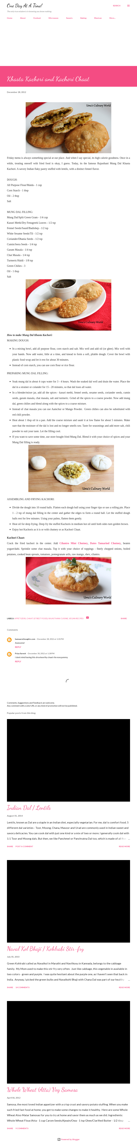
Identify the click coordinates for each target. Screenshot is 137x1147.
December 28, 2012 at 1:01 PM (50, 639)
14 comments (22, 987)
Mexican (98, 18)
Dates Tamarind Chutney (105, 543)
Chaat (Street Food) (37, 618)
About (23, 18)
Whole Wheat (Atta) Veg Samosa (42, 1089)
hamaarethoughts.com (25, 639)
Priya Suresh (20, 653)
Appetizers (20, 618)
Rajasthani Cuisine (58, 618)
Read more (124, 846)
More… (112, 18)
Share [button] (124, 618)
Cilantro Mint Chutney (73, 543)
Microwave (53, 18)
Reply (18, 647)
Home (9, 18)
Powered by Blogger (68, 1139)
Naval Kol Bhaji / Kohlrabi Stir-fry (45, 948)
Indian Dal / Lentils (29, 807)
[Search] (116, 5)
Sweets (69, 18)
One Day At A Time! (24, 5)
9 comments (22, 1128)
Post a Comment (24, 846)
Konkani (37, 18)
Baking (83, 18)
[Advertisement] (68, 46)
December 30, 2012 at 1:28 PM (41, 653)
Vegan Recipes (76, 618)
